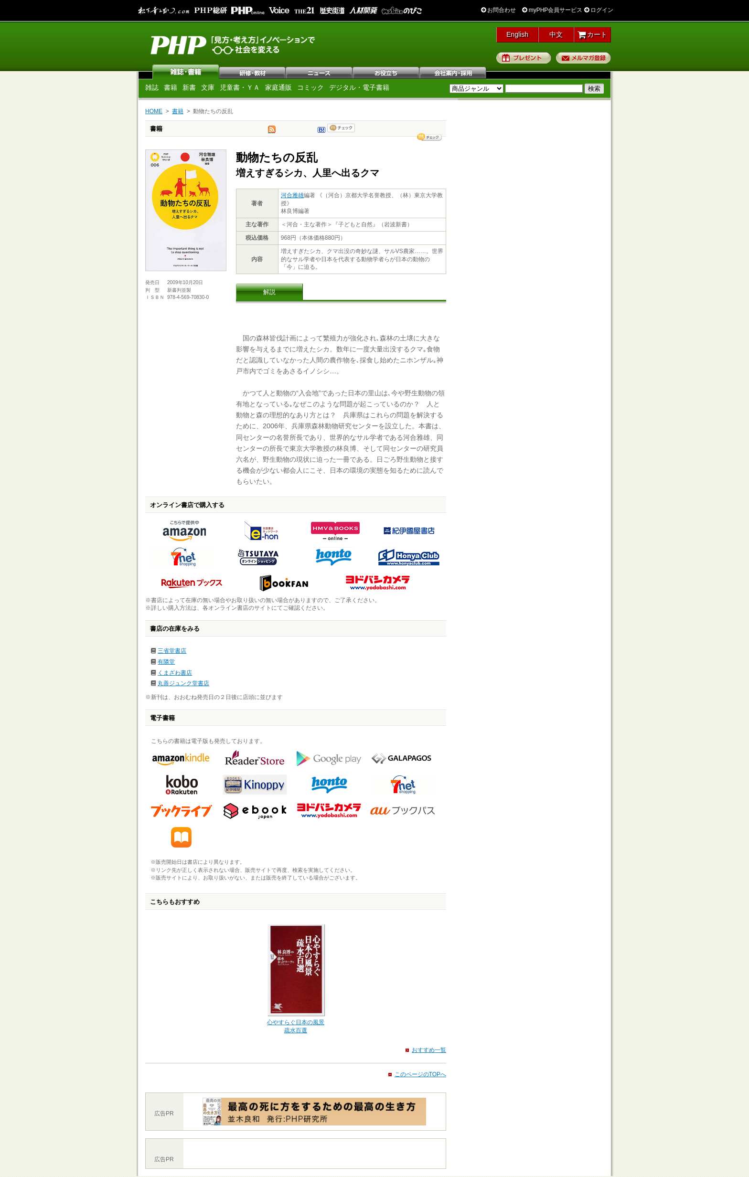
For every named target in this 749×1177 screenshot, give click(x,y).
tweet (272, 131)
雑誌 (185, 71)
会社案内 (453, 71)
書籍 (170, 87)
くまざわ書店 (175, 672)
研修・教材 (252, 71)
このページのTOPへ (420, 1074)
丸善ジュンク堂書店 (183, 683)
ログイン (598, 10)
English (517, 34)
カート (593, 34)
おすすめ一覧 (429, 1050)
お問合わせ (498, 10)
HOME (153, 111)
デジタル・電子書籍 (359, 87)
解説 (269, 292)
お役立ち (386, 71)
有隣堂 (166, 661)
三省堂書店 (172, 650)
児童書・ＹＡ (240, 87)
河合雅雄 (292, 195)
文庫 (207, 87)
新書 (189, 87)
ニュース (319, 71)
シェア (429, 137)
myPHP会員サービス (552, 10)
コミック (310, 87)
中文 (556, 34)
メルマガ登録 (583, 58)
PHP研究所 (233, 44)
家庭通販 (278, 87)
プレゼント (523, 58)
